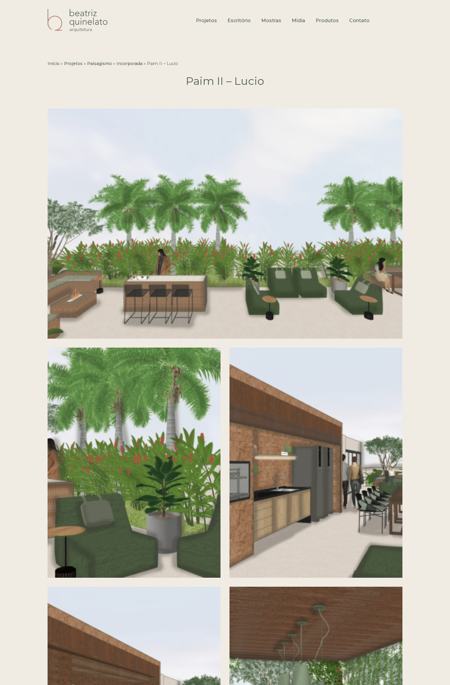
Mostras (271, 20)
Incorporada (129, 63)
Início (54, 63)
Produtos (327, 20)
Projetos (206, 20)
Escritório (239, 20)
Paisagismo (99, 63)
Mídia (298, 20)
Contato (359, 20)
